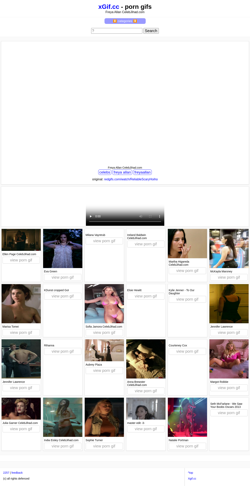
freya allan (122, 172)
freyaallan (142, 172)
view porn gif (21, 260)
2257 (6, 472)
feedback (17, 472)
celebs (104, 172)
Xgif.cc (192, 478)
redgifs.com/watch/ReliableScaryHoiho (131, 179)
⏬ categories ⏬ (125, 21)
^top (190, 472)
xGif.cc (108, 6)
